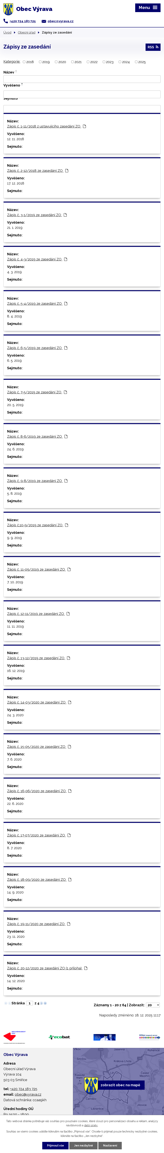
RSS (153, 47)
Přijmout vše (55, 1145)
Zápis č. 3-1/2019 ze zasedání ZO (37, 215)
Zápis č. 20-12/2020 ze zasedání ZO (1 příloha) (47, 968)
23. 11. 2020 (16, 937)
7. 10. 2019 (15, 582)
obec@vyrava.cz (61, 21)
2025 (142, 62)
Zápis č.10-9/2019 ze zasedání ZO (37, 525)
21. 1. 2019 (14, 228)
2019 (46, 62)
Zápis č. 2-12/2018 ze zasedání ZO (37, 171)
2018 (30, 62)
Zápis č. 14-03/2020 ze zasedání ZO (39, 702)
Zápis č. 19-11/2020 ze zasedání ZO (38, 924)
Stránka (18, 1003)
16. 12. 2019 (16, 671)
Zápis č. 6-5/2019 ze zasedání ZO (37, 348)
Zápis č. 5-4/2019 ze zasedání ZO (37, 304)
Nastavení (110, 1145)
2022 (94, 62)
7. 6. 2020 (14, 759)
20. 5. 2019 (15, 405)
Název (8, 72)
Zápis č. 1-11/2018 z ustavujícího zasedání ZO (46, 126)
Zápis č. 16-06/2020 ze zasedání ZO (39, 791)
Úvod (7, 32)
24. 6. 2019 (15, 449)
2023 (109, 62)
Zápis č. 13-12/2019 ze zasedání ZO (38, 658)
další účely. (91, 1125)
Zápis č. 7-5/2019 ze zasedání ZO (37, 392)
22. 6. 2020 (15, 804)
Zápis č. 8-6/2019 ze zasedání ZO (37, 436)
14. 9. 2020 (15, 892)
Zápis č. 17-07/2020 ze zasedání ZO (38, 835)
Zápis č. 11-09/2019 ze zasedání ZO (38, 569)
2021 (78, 62)
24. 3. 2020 (15, 715)
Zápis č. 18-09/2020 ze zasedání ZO (39, 880)
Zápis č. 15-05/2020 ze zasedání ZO (39, 747)
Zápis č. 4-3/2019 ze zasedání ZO (37, 259)
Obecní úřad (26, 32)
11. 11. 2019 (15, 626)
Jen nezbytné (83, 1145)
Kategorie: (11, 61)
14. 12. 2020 (16, 981)
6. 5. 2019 (14, 361)
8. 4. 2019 (14, 316)
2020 (62, 62)
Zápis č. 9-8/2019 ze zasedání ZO (37, 481)
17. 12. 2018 (15, 183)
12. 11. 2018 (15, 139)
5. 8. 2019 (14, 493)
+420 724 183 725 (23, 21)
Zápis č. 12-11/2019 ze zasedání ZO (38, 614)
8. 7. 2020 (14, 848)
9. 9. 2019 (14, 538)
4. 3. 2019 (14, 272)
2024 (126, 62)
